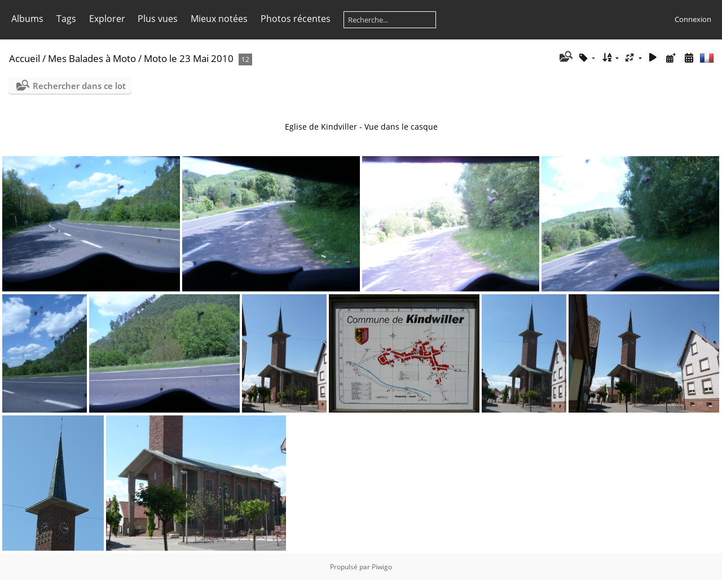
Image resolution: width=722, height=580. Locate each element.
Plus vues (158, 18)
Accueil (24, 58)
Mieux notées (219, 18)
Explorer (107, 18)
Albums (27, 18)
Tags (66, 18)
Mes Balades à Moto (92, 58)
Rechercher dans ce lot (79, 85)
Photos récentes (296, 18)
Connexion (693, 19)
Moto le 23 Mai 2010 (189, 58)
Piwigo (382, 567)
